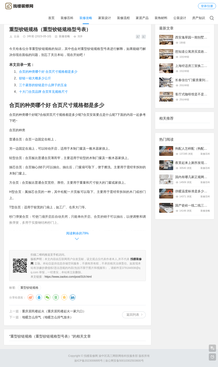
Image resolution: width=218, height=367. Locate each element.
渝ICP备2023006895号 (88, 360)
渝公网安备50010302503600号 (124, 360)
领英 (73, 297)
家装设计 (104, 18)
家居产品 (142, 18)
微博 (31, 297)
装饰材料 (161, 18)
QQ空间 (64, 297)
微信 (47, 297)
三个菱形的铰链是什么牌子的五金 (43, 85)
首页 (51, 18)
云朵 (16, 36)
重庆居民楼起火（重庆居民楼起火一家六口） (54, 311)
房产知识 (198, 18)
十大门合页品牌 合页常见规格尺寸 (43, 91)
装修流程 (123, 18)
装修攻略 (85, 18)
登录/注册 (207, 6)
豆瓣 (56, 297)
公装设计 (179, 18)
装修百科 (67, 18)
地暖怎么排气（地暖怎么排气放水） (47, 317)
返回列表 (132, 314)
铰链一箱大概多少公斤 (35, 78)
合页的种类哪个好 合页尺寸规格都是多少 (48, 71)
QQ (39, 297)
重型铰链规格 (29, 287)
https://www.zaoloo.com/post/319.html (68, 276)
